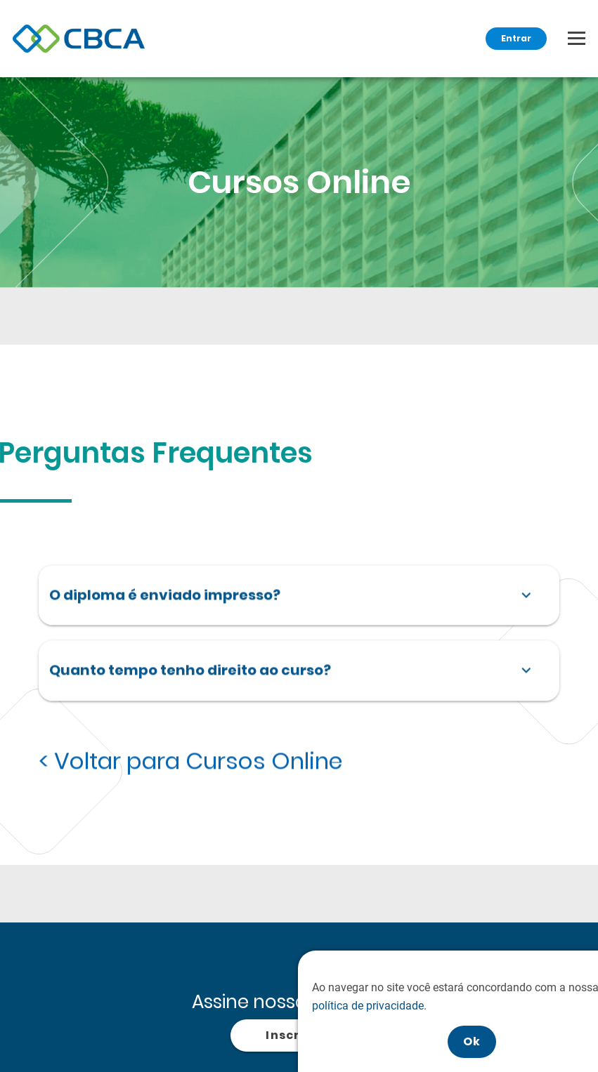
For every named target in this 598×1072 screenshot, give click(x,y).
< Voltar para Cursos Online (191, 760)
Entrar (516, 38)
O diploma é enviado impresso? (293, 594)
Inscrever (299, 1035)
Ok (517, 1041)
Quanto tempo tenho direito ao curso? (293, 670)
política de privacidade (413, 1005)
